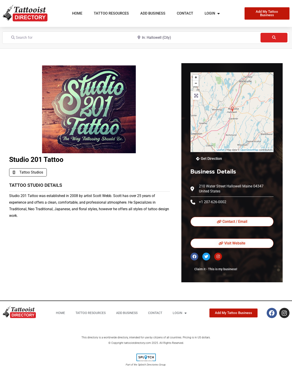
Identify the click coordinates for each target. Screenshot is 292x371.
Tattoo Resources (111, 13)
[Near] (196, 37)
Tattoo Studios (31, 172)
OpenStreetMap (249, 150)
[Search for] (70, 37)
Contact (185, 13)
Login (212, 13)
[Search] (274, 37)
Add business (152, 13)
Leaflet (220, 150)
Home (77, 13)
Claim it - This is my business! (215, 269)
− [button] (196, 83)
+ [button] (196, 77)
